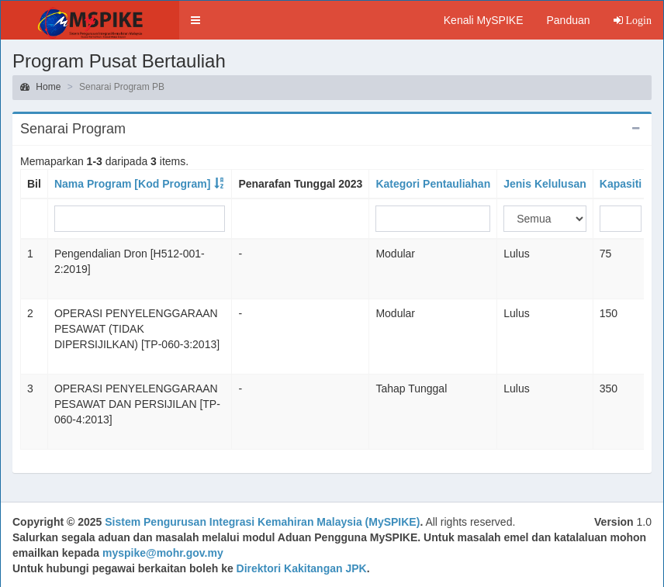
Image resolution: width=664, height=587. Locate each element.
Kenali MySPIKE (484, 20)
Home (40, 86)
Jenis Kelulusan (544, 184)
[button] (195, 20)
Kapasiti (621, 184)
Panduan (568, 20)
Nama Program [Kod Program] (132, 184)
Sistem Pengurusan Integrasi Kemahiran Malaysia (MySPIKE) (262, 522)
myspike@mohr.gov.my (162, 553)
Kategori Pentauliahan (432, 184)
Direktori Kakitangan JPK (302, 568)
